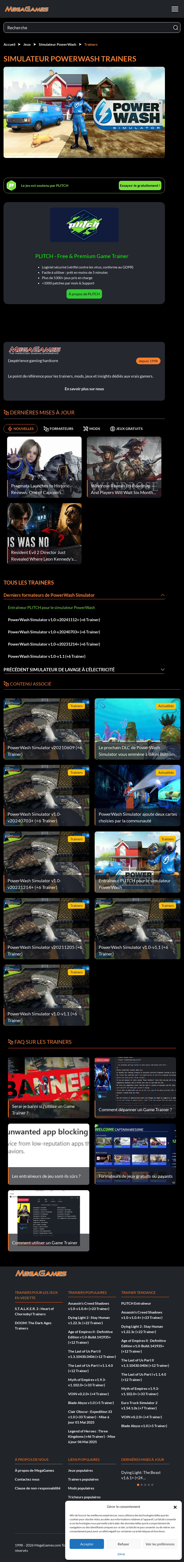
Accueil (9, 44)
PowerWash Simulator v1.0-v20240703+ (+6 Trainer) (54, 631)
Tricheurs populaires (84, 1497)
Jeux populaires (80, 1470)
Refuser (123, 1544)
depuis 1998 (148, 361)
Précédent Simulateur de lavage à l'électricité (59, 669)
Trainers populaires (83, 1479)
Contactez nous (27, 1479)
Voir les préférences (160, 1544)
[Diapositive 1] (138, 1485)
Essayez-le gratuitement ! (140, 185)
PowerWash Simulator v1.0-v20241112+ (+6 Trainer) (54, 619)
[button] (175, 1506)
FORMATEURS (58, 429)
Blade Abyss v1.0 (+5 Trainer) (91, 1402)
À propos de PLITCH (84, 294)
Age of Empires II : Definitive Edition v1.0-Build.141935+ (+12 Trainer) (90, 1337)
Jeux (27, 44)
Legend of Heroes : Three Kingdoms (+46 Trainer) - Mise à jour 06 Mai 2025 (91, 1436)
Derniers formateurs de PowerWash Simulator (49, 595)
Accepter (87, 1544)
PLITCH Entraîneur (136, 1303)
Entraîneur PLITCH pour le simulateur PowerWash (51, 607)
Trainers (91, 44)
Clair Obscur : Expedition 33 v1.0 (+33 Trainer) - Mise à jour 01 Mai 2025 (90, 1416)
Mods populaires (81, 1488)
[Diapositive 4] (149, 1485)
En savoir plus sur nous (84, 388)
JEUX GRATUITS (126, 429)
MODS (91, 429)
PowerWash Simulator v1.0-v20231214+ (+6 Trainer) (54, 644)
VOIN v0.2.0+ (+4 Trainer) (88, 1394)
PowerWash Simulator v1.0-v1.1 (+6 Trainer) (46, 656)
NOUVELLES (20, 429)
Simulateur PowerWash (57, 44)
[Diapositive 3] (145, 1485)
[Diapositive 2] (142, 1485)
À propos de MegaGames (34, 1470)
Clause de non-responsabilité (38, 1488)
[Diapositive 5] (152, 1485)
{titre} (121, 1554)
